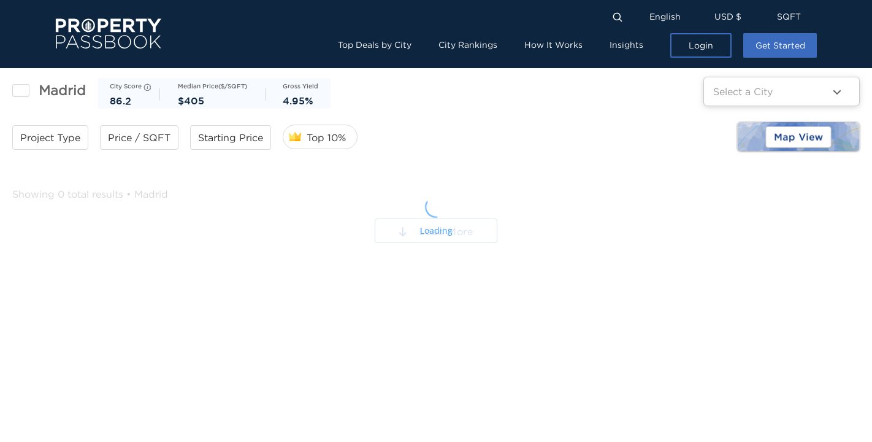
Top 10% (326, 137)
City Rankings (467, 44)
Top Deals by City (374, 44)
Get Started (780, 45)
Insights (626, 44)
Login (701, 45)
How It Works (553, 44)
